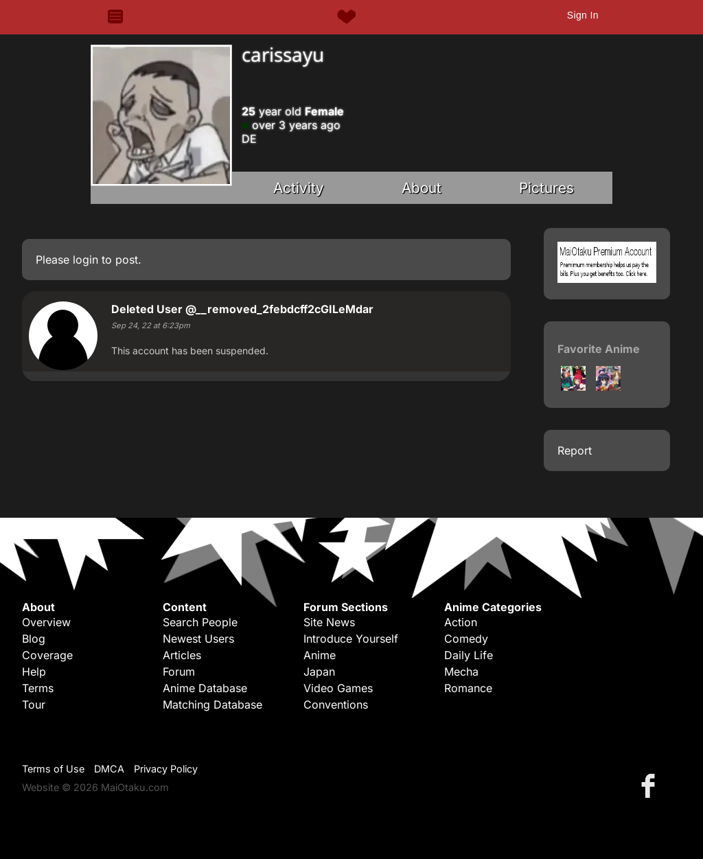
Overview (46, 622)
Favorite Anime (598, 349)
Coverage (47, 655)
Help (34, 671)
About (421, 187)
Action (460, 622)
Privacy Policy (166, 769)
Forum (179, 671)
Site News (329, 622)
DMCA (109, 769)
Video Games (338, 688)
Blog (33, 638)
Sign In (583, 15)
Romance (468, 688)
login (85, 259)
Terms (38, 688)
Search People (200, 622)
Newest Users (198, 638)
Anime (319, 655)
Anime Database (205, 688)
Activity (298, 187)
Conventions (335, 704)
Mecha (461, 671)
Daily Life (468, 655)
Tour (33, 704)
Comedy (466, 638)
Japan (319, 671)
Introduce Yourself (350, 638)
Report (574, 450)
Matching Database (212, 704)
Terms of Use (53, 769)
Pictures (546, 187)
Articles (182, 655)
